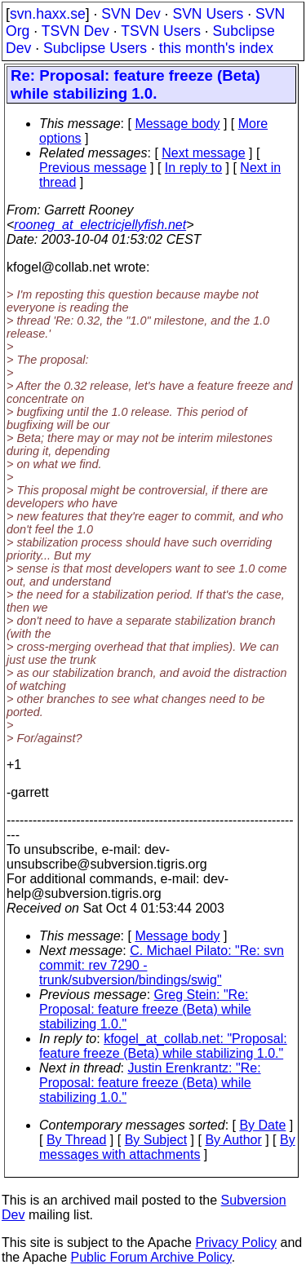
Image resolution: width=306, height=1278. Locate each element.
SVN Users (207, 14)
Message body (177, 123)
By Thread (77, 1140)
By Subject (156, 1140)
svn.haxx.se (48, 14)
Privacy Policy (236, 1242)
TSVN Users (161, 31)
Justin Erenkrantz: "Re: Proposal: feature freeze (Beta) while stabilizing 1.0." (150, 1082)
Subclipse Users (95, 48)
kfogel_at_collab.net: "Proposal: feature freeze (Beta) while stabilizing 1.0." (163, 1046)
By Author (233, 1140)
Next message (203, 153)
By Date (262, 1125)
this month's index (216, 48)
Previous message (93, 168)
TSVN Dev (75, 31)
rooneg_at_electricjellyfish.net (100, 225)
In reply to (193, 168)
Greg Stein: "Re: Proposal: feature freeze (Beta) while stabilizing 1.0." (145, 1009)
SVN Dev (130, 14)
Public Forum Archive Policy (151, 1257)
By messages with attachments (167, 1147)
